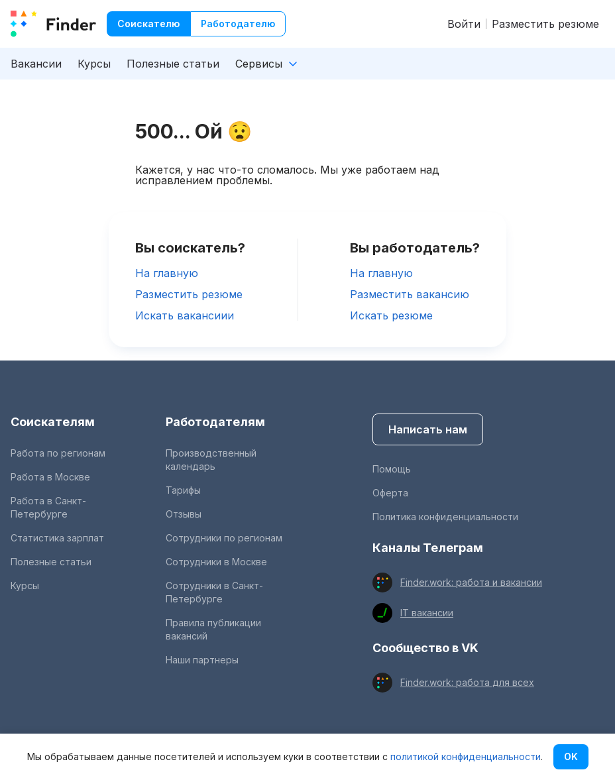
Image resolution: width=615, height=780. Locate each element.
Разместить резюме (545, 23)
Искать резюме (391, 315)
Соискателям (53, 422)
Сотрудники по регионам (224, 537)
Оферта (390, 492)
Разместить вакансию (409, 294)
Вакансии (36, 63)
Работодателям (215, 422)
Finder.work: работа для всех (467, 682)
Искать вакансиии (184, 315)
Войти (463, 23)
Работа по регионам (58, 453)
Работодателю (238, 23)
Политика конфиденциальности (445, 516)
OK (571, 756)
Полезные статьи (173, 63)
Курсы (94, 63)
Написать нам (427, 429)
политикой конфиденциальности (465, 756)
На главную (166, 273)
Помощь (391, 468)
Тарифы (183, 490)
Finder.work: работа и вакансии (471, 582)
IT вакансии (426, 612)
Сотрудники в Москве (216, 561)
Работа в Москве (50, 476)
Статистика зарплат (57, 537)
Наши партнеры (202, 659)
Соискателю (148, 23)
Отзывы (183, 514)
